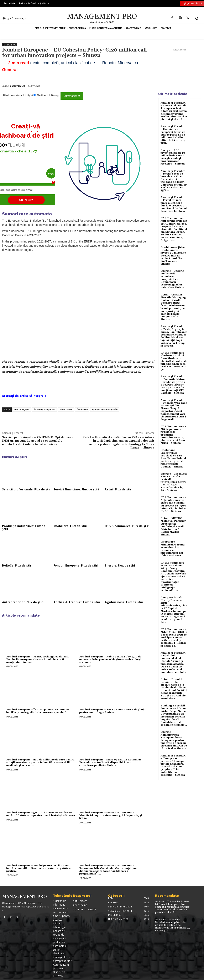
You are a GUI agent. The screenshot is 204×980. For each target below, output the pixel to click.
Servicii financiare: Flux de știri (76, 489)
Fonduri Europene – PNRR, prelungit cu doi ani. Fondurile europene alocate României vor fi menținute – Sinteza (37, 659)
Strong (55, 95)
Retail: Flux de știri (118, 489)
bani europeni (21, 409)
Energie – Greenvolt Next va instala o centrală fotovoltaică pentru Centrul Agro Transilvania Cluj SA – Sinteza (174, 482)
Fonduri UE (9, 44)
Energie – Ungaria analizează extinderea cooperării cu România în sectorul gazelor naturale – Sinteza (172, 279)
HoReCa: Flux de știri (17, 565)
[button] (197, 18)
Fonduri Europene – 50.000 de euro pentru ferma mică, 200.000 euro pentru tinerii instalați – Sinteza (40, 814)
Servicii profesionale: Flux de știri (26, 489)
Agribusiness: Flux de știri (124, 602)
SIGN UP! (26, 200)
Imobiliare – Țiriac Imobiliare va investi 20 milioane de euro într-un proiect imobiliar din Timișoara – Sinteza (173, 255)
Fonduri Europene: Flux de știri (75, 565)
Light (30, 95)
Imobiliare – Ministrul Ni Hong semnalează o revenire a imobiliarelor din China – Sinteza (172, 548)
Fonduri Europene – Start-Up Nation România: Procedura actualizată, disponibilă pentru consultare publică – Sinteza (110, 762)
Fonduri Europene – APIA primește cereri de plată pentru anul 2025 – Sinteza (112, 711)
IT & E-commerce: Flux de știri (127, 526)
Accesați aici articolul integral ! (24, 396)
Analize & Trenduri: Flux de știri (76, 602)
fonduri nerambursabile (104, 409)
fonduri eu (82, 409)
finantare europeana (44, 409)
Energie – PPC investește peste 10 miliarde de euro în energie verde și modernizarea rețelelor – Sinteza (173, 157)
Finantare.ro (17, 86)
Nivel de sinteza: (13, 95)
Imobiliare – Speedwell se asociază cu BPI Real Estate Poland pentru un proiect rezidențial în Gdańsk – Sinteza (173, 458)
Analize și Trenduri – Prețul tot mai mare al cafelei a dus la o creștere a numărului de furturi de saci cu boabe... (174, 204)
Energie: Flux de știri (120, 565)
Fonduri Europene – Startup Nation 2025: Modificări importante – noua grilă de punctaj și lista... (110, 815)
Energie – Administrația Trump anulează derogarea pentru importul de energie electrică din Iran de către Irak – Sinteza (174, 740)
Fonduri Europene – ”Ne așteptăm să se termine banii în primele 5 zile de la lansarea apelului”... (37, 711)
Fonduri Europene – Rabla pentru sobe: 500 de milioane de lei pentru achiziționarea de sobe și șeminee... (110, 659)
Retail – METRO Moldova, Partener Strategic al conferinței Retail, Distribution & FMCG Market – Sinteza (173, 526)
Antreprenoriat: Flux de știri (22, 602)
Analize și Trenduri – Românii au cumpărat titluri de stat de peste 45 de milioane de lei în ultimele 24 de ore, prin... (173, 134)
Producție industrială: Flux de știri (23, 527)
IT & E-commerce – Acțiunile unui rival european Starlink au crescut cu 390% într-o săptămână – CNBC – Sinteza (174, 504)
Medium (41, 95)
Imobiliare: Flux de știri (70, 526)
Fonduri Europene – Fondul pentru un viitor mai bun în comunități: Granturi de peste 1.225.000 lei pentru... (39, 868)
